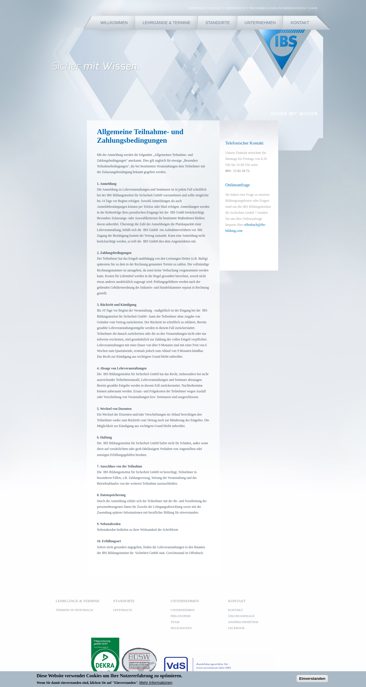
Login (313, 8)
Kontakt (215, 8)
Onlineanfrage (241, 616)
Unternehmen (260, 22)
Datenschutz (235, 8)
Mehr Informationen (155, 684)
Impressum (197, 8)
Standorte (217, 22)
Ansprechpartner (243, 622)
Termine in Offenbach (74, 610)
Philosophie (181, 616)
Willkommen (114, 22)
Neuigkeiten (181, 628)
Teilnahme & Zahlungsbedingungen (277, 8)
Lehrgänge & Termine (167, 22)
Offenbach (122, 610)
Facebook (238, 628)
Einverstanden (312, 680)
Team (175, 622)
